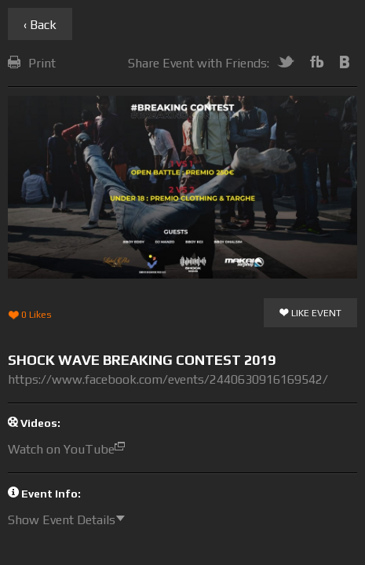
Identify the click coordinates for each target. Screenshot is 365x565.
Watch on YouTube (70, 449)
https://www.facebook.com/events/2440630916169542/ (168, 379)
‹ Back (40, 24)
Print (32, 63)
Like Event (310, 314)
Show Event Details (70, 519)
